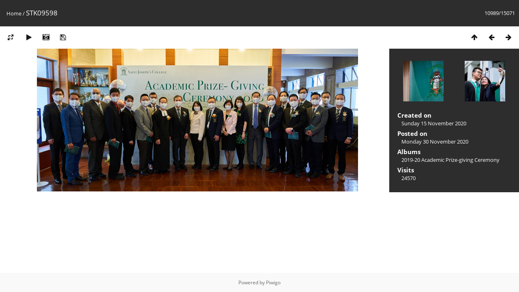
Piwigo (273, 282)
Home (13, 13)
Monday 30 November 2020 (434, 141)
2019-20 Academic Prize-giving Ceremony (450, 159)
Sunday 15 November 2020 (433, 123)
